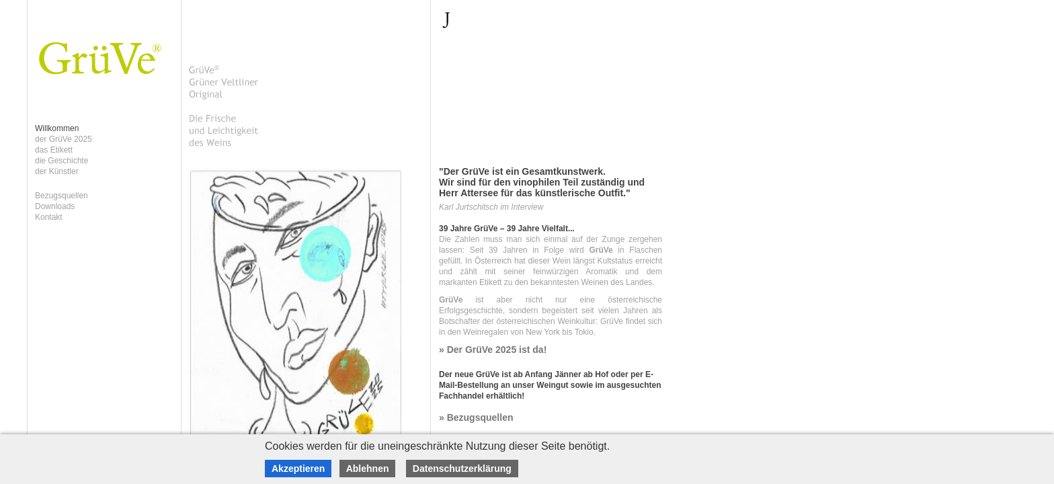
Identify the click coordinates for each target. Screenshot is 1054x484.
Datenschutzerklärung (462, 468)
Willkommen (57, 128)
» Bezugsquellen (476, 417)
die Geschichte (61, 160)
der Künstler (57, 171)
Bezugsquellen (61, 195)
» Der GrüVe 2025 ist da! (492, 349)
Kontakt (49, 217)
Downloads (55, 206)
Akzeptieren (298, 468)
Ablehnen (367, 468)
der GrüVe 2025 (63, 139)
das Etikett (54, 150)
